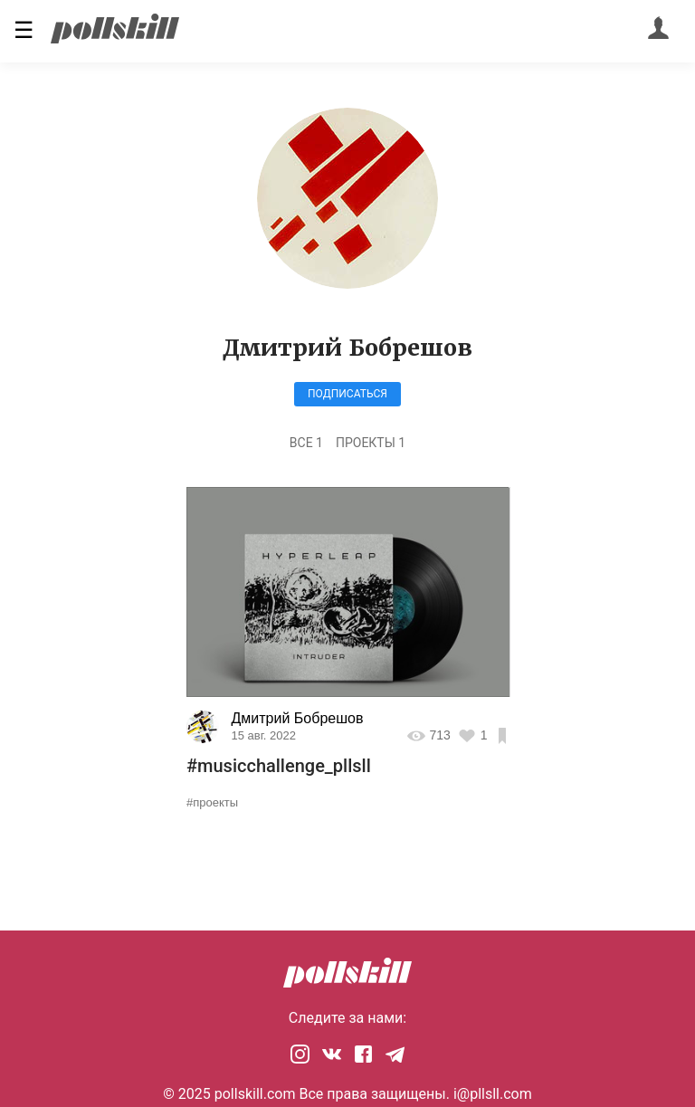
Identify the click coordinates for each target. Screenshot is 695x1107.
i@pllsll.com (492, 1093)
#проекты (212, 802)
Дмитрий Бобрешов (298, 718)
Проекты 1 (370, 442)
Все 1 (306, 442)
